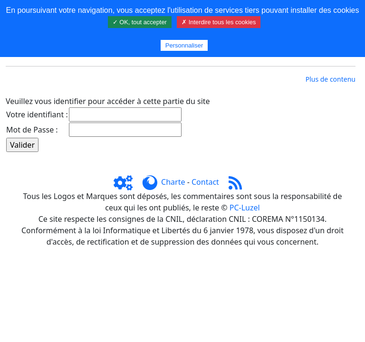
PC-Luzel (245, 207)
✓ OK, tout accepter (140, 22)
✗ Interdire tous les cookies (219, 22)
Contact (205, 182)
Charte (173, 182)
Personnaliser (184, 45)
